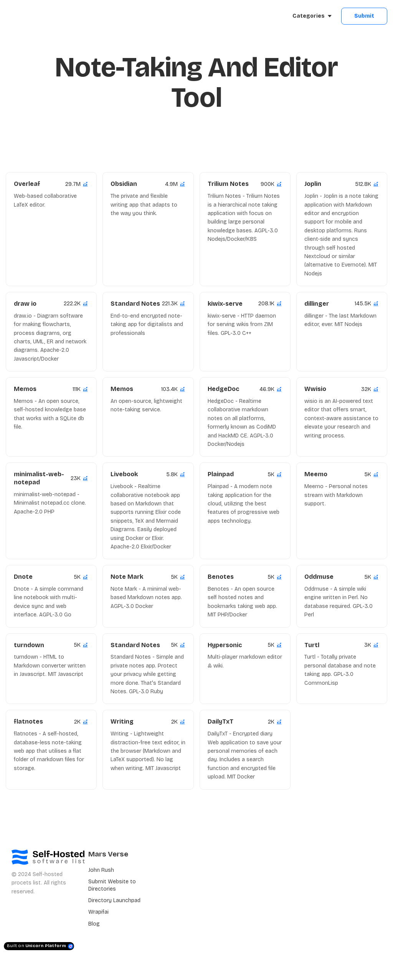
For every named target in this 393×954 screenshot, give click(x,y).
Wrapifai (98, 912)
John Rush (101, 870)
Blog (94, 924)
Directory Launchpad (114, 900)
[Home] (41, 16)
